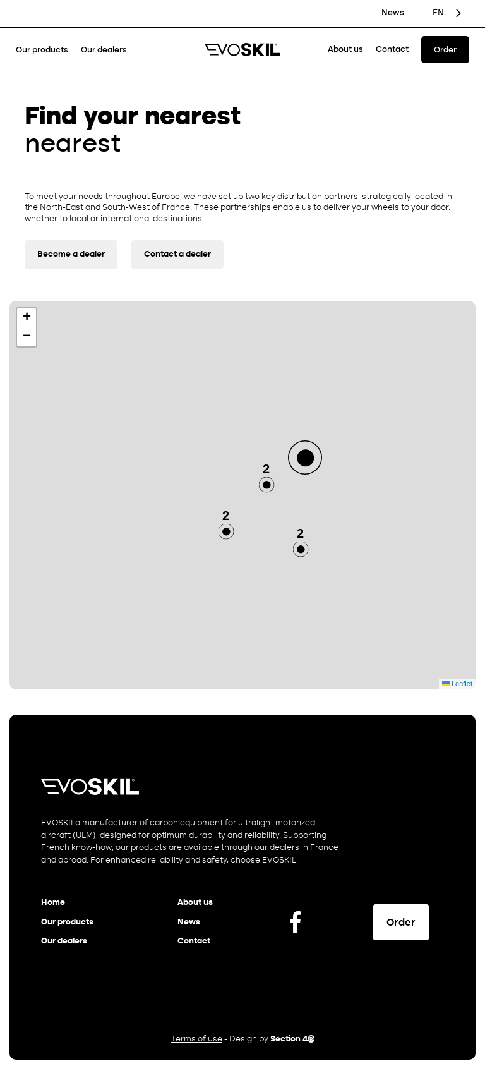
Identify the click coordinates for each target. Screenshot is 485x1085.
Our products (42, 50)
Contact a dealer (177, 254)
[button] (305, 457)
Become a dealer (71, 254)
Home (53, 903)
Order (445, 50)
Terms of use (196, 1039)
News (392, 13)
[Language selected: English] (447, 13)
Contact (392, 49)
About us (345, 49)
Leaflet (457, 684)
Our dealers (104, 50)
